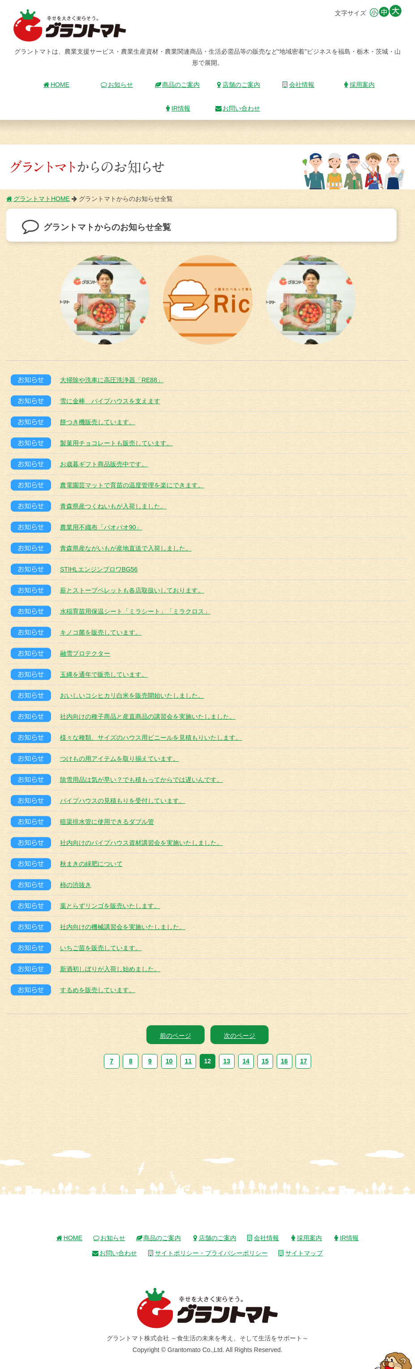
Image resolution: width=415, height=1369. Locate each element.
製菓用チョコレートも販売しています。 (116, 443)
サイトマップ (300, 1253)
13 (227, 1061)
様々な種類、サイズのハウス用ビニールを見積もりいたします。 (151, 737)
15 (265, 1061)
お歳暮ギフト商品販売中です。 (104, 464)
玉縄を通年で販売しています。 (104, 674)
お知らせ (117, 84)
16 (284, 1061)
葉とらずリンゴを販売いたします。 (110, 905)
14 (245, 1061)
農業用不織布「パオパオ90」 (101, 527)
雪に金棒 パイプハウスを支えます (110, 401)
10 (169, 1061)
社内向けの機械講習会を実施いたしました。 (122, 926)
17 (303, 1061)
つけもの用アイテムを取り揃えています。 (119, 758)
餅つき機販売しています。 (97, 422)
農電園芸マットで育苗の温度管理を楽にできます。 (132, 485)
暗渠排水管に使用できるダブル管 (107, 821)
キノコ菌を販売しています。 (100, 632)
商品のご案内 (177, 84)
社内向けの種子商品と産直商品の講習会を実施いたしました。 (147, 716)
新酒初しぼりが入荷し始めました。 (110, 968)
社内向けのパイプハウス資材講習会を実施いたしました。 (141, 842)
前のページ (175, 1035)
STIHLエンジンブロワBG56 (98, 569)
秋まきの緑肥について (91, 863)
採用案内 (358, 84)
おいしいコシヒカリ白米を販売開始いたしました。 (132, 695)
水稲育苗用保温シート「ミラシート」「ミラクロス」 (135, 611)
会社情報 (298, 84)
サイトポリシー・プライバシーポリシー (208, 1253)
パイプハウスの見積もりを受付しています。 (122, 800)
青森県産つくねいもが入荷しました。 (113, 506)
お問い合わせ (237, 108)
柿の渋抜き (75, 884)
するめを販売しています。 (97, 990)
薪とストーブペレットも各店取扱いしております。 (132, 590)
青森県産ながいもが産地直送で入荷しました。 (126, 548)
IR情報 (177, 108)
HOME (56, 84)
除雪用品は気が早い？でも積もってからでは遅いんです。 (141, 779)
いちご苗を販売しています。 (100, 947)
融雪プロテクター (85, 653)
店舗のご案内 (237, 84)
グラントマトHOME (38, 198)
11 (188, 1061)
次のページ (239, 1035)
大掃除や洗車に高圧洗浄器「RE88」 (111, 380)
